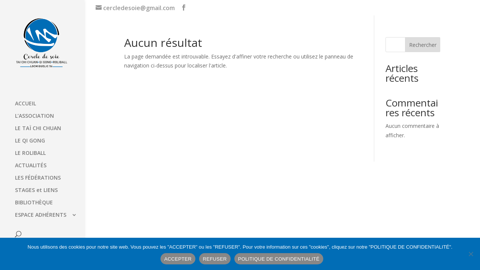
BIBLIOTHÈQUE (34, 203)
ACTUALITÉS (30, 166)
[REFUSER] (470, 254)
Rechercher (422, 44)
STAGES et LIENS (36, 191)
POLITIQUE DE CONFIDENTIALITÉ (279, 259)
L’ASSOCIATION (34, 116)
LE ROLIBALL (30, 153)
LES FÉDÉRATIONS (38, 178)
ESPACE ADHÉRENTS (40, 215)
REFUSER (215, 259)
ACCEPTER (178, 259)
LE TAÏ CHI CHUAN (38, 129)
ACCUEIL (25, 104)
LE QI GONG (30, 141)
